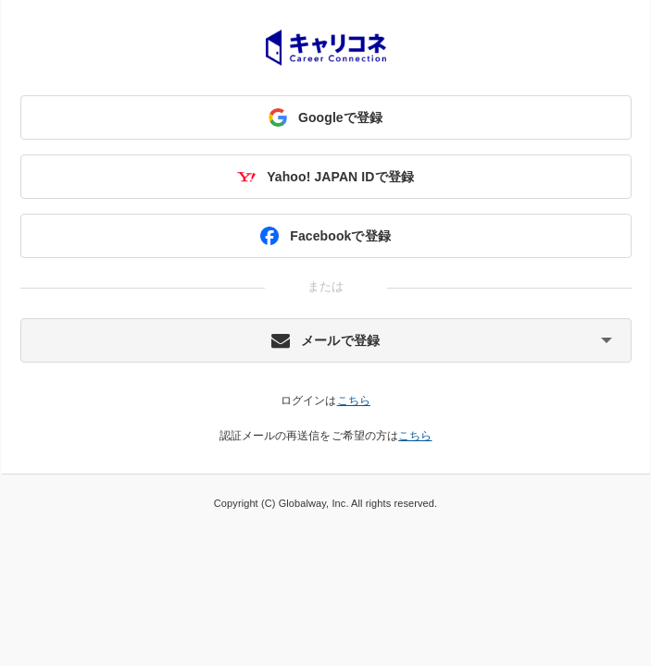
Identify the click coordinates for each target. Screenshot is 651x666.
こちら (353, 400)
